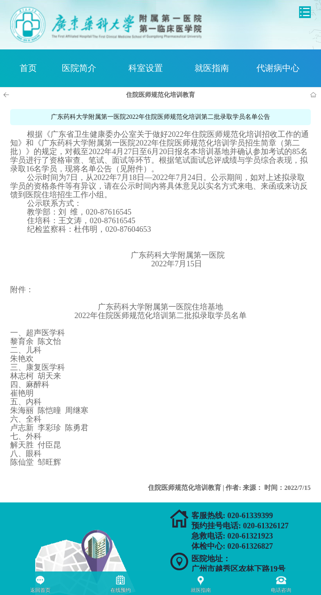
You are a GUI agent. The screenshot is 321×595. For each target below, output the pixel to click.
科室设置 (145, 68)
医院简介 (79, 68)
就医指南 (212, 68)
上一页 (7, 94)
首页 (28, 68)
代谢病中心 (277, 68)
